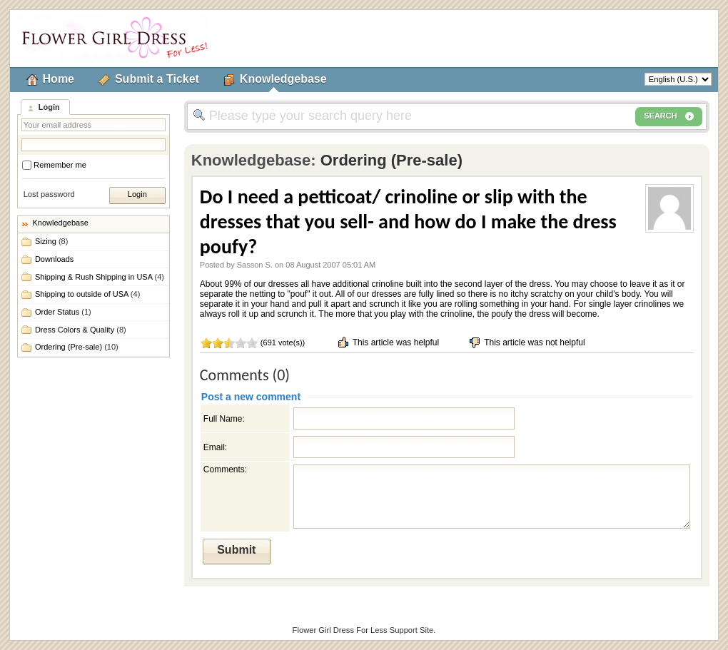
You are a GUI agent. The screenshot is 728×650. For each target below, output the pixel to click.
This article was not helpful (526, 342)
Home (58, 79)
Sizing (51, 241)
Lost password (49, 194)
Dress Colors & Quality (80, 329)
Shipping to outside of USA (87, 294)
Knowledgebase (283, 79)
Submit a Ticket (157, 79)
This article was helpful (388, 342)
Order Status (63, 312)
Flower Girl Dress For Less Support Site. (364, 630)
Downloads (54, 259)
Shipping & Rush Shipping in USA (99, 277)
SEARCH (669, 116)
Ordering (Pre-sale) (76, 346)
